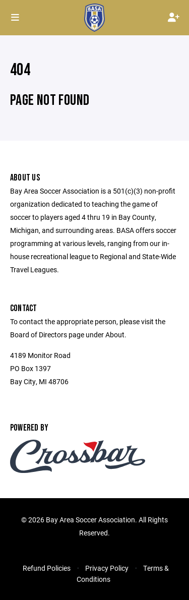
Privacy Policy (107, 568)
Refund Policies (47, 568)
